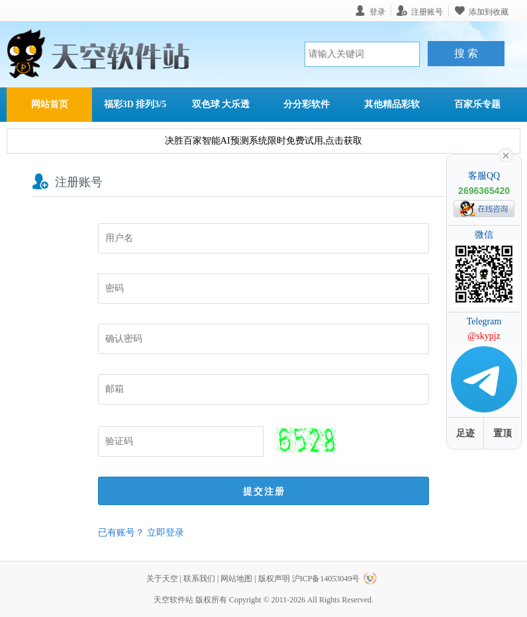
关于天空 (162, 578)
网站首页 (49, 104)
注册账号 (427, 11)
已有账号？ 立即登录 (141, 533)
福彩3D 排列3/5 (135, 104)
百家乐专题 (477, 104)
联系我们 (199, 578)
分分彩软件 (306, 104)
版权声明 (274, 578)
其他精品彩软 (392, 104)
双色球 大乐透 (221, 104)
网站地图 (236, 578)
